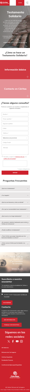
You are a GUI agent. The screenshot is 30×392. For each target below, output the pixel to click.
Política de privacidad (13, 389)
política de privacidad (10, 158)
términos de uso (19, 156)
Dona (20, 2)
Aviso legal (3, 389)
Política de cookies (25, 389)
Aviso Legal (17, 294)
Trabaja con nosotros (11, 325)
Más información (9, 320)
